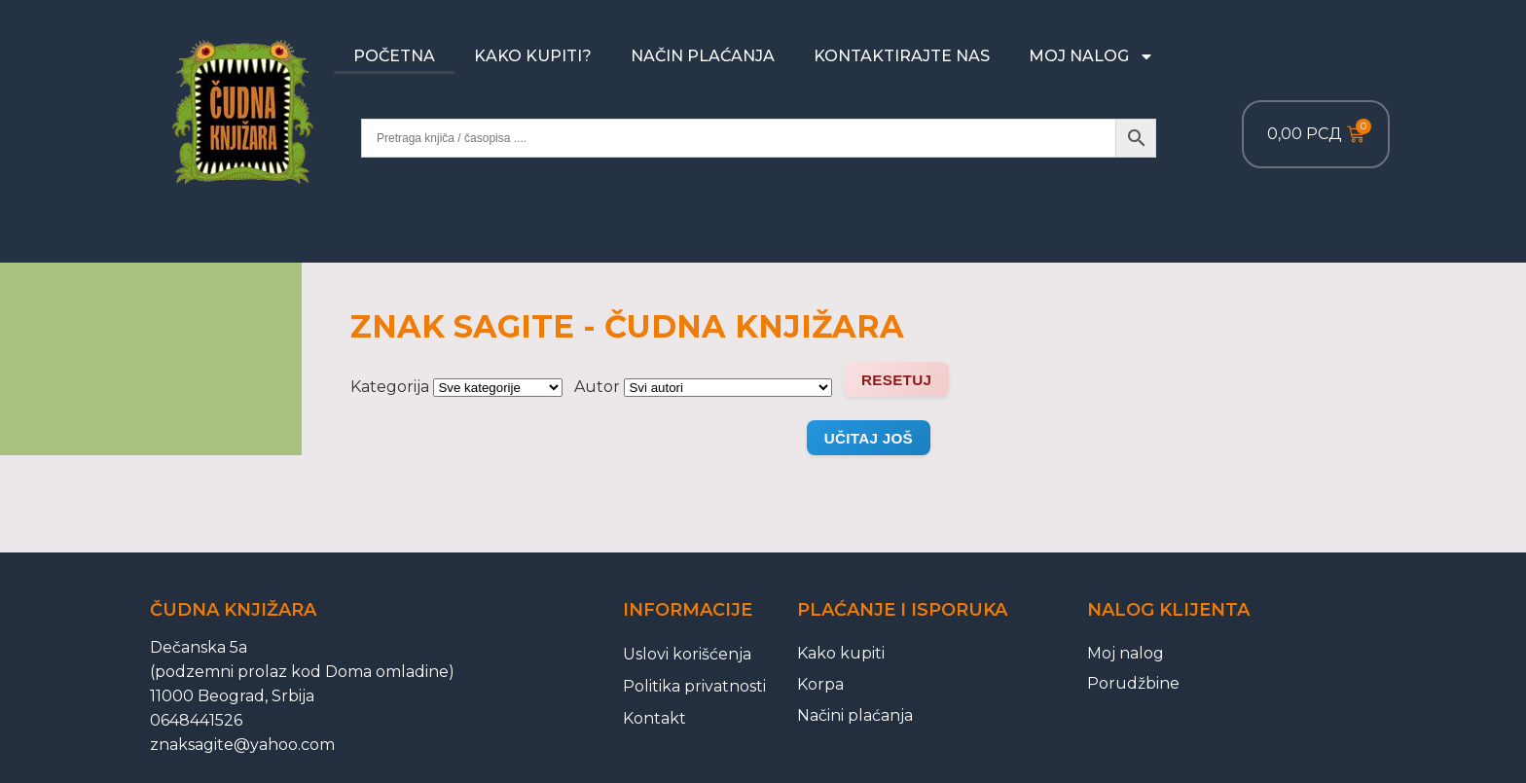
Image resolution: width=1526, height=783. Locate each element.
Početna (394, 56)
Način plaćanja (703, 56)
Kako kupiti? (533, 56)
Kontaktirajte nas (902, 56)
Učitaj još (868, 438)
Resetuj (896, 380)
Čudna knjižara (233, 610)
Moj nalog (1091, 56)
